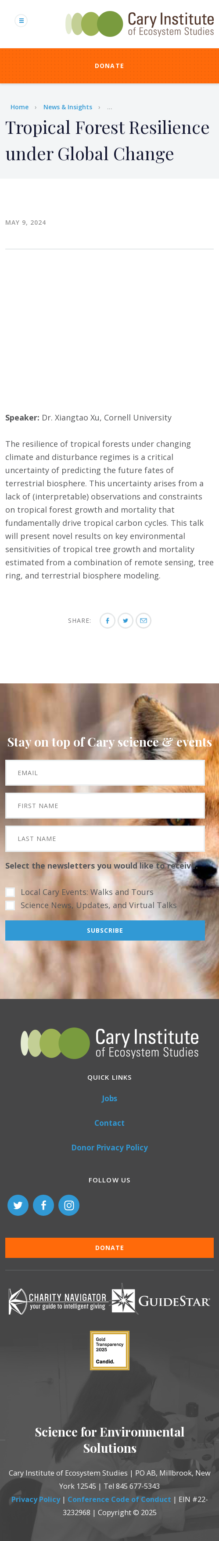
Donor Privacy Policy (109, 1147)
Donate (110, 65)
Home (20, 107)
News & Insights (67, 107)
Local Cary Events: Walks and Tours (87, 892)
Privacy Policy (35, 1499)
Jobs (109, 1098)
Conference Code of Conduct (119, 1499)
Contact (109, 1123)
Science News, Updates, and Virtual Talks (99, 905)
